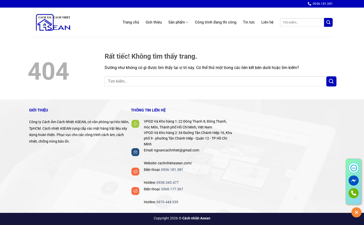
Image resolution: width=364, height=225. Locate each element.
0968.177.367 (172, 189)
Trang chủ (131, 22)
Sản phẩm (178, 22)
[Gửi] (328, 22)
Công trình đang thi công (215, 22)
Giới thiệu (154, 22)
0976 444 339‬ (167, 202)
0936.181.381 (172, 170)
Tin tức (249, 22)
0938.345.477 (167, 183)
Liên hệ (267, 22)
